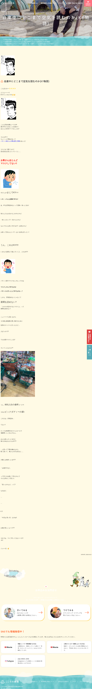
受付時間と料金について (49, 3)
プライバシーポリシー (85, 681)
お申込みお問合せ (88, 4)
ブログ (61, 3)
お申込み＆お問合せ (63, 681)
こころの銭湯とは (32, 3)
